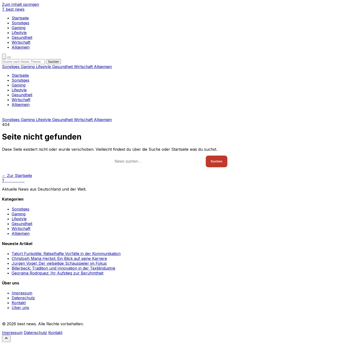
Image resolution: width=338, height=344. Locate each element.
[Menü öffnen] (9, 57)
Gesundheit (22, 37)
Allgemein (21, 47)
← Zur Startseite (17, 175)
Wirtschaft (21, 42)
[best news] (13, 9)
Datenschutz (23, 297)
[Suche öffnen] (4, 56)
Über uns (20, 307)
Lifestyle (19, 32)
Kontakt (19, 302)
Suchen (53, 61)
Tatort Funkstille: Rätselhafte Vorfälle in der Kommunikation (66, 253)
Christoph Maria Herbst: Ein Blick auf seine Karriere (59, 258)
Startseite (20, 18)
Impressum (22, 293)
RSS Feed (11, 316)
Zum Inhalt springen (20, 4)
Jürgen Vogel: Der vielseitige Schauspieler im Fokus (59, 263)
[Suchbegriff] (23, 61)
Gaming (18, 27)
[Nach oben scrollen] (6, 338)
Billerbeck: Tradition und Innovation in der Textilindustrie (63, 268)
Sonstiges (20, 22)
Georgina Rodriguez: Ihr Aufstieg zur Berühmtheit (57, 273)
